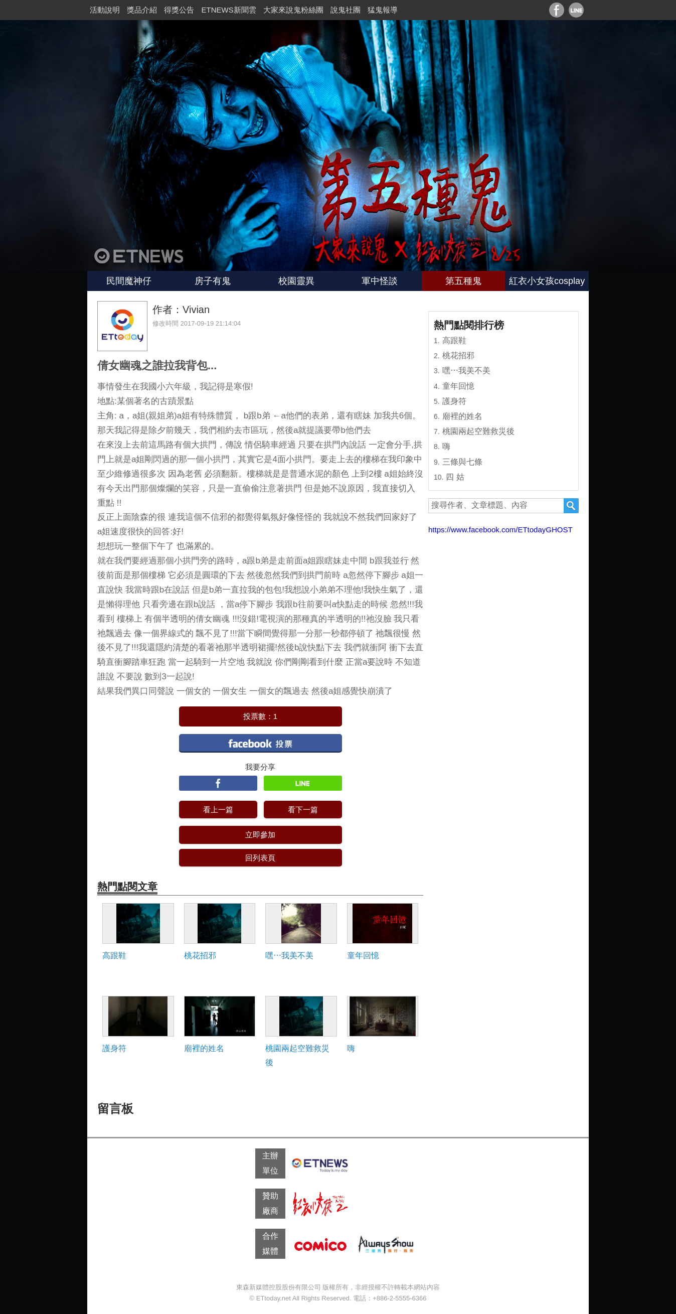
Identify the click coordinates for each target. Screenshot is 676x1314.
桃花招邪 (200, 955)
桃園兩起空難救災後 (297, 1055)
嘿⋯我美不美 (289, 955)
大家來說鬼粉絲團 (293, 10)
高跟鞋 (114, 955)
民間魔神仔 (128, 281)
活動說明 (105, 10)
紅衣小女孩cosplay (547, 281)
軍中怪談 (380, 281)
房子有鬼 (213, 281)
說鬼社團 (345, 10)
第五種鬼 (463, 281)
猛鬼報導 (383, 10)
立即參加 (260, 834)
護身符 (114, 1048)
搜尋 (571, 505)
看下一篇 (303, 809)
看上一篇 (218, 809)
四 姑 (455, 477)
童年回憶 (363, 955)
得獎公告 (179, 10)
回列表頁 (260, 857)
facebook (260, 743)
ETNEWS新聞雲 (229, 10)
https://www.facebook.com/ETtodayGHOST (500, 529)
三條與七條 (462, 462)
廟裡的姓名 (204, 1048)
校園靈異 (296, 281)
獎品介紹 (142, 10)
